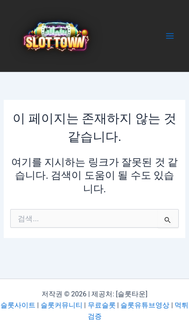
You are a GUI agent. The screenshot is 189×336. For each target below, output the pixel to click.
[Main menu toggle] (170, 36)
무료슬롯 (102, 305)
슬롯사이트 (17, 305)
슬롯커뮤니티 (62, 305)
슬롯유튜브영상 (144, 305)
